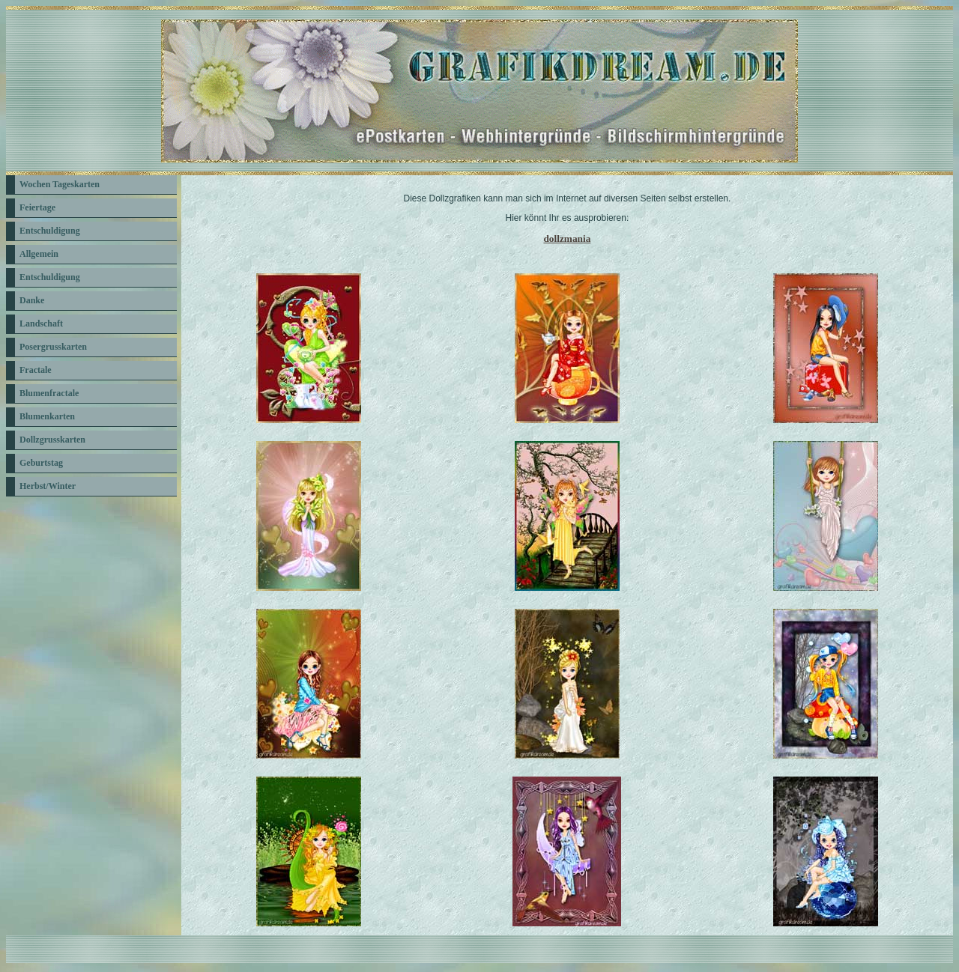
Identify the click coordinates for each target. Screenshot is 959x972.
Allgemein (38, 254)
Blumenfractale (49, 393)
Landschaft (41, 323)
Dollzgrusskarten (52, 439)
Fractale (35, 370)
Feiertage (37, 207)
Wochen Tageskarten (59, 184)
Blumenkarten (47, 416)
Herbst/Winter (47, 486)
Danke (31, 300)
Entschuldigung (49, 230)
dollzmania (566, 238)
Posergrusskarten (53, 346)
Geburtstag (41, 463)
